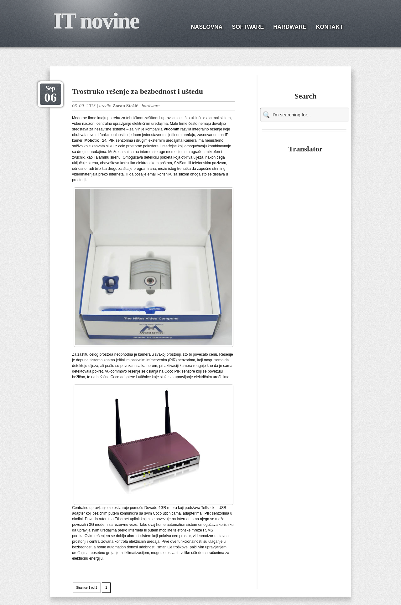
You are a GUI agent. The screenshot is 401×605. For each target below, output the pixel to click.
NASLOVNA (206, 27)
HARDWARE (289, 27)
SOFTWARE (248, 27)
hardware (150, 105)
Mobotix (92, 140)
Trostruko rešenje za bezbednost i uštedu (137, 91)
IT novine (96, 20)
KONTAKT (329, 27)
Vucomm (171, 129)
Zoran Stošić (125, 105)
